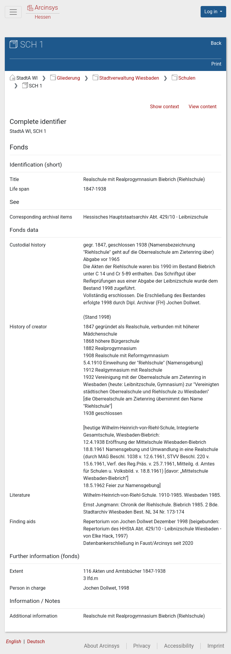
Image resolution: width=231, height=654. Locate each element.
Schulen (184, 78)
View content (203, 106)
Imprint (216, 646)
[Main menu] (13, 12)
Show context (164, 106)
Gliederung (65, 78)
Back (216, 43)
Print (216, 64)
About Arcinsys (101, 646)
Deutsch (36, 641)
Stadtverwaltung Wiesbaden (126, 78)
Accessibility (179, 646)
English (13, 641)
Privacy (141, 646)
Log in (212, 11)
